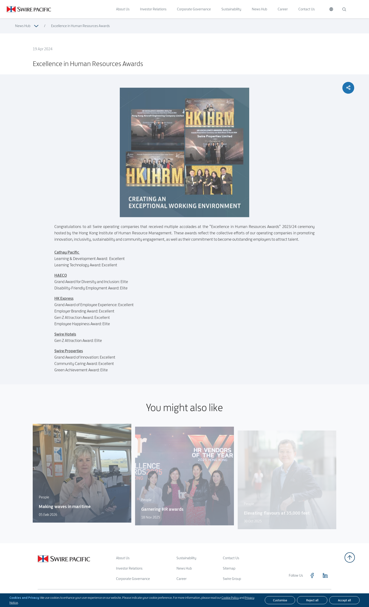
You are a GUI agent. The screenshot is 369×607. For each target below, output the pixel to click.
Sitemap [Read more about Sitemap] (229, 568)
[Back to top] (350, 557)
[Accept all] (344, 600)
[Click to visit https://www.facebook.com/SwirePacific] (312, 575)
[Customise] (280, 600)
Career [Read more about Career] (181, 578)
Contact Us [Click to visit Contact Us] (306, 9)
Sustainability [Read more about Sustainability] (186, 558)
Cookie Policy (230, 597)
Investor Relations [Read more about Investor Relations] (129, 568)
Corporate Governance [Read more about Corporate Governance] (133, 578)
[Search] (344, 9)
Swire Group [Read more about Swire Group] (232, 578)
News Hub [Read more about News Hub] (22, 26)
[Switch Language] (331, 9)
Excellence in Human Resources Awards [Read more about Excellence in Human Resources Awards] (80, 26)
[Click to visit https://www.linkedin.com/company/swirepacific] (325, 575)
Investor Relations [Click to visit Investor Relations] (153, 9)
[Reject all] (312, 600)
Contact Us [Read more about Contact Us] (231, 558)
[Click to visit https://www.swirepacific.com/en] (25, 9)
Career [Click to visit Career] (283, 9)
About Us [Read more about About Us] (122, 558)
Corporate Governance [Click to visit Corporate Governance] (194, 9)
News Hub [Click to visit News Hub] (259, 9)
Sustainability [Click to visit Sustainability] (231, 9)
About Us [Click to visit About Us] (122, 9)
